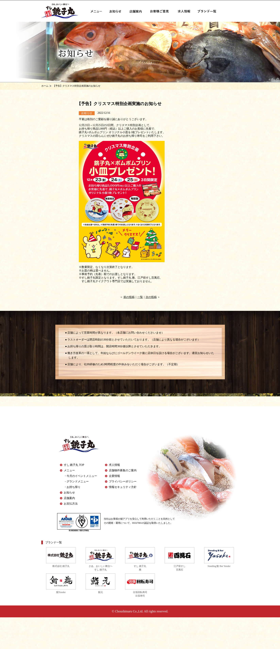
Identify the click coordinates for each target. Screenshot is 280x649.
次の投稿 (151, 297)
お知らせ (69, 492)
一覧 (140, 297)
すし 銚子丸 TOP (74, 464)
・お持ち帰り (72, 487)
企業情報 (114, 475)
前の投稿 (129, 297)
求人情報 (114, 464)
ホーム (44, 85)
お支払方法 (71, 503)
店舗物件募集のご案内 (123, 470)
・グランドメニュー (76, 481)
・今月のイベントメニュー (80, 475)
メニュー (69, 470)
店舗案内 (69, 498)
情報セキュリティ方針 (123, 487)
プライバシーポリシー (123, 481)
